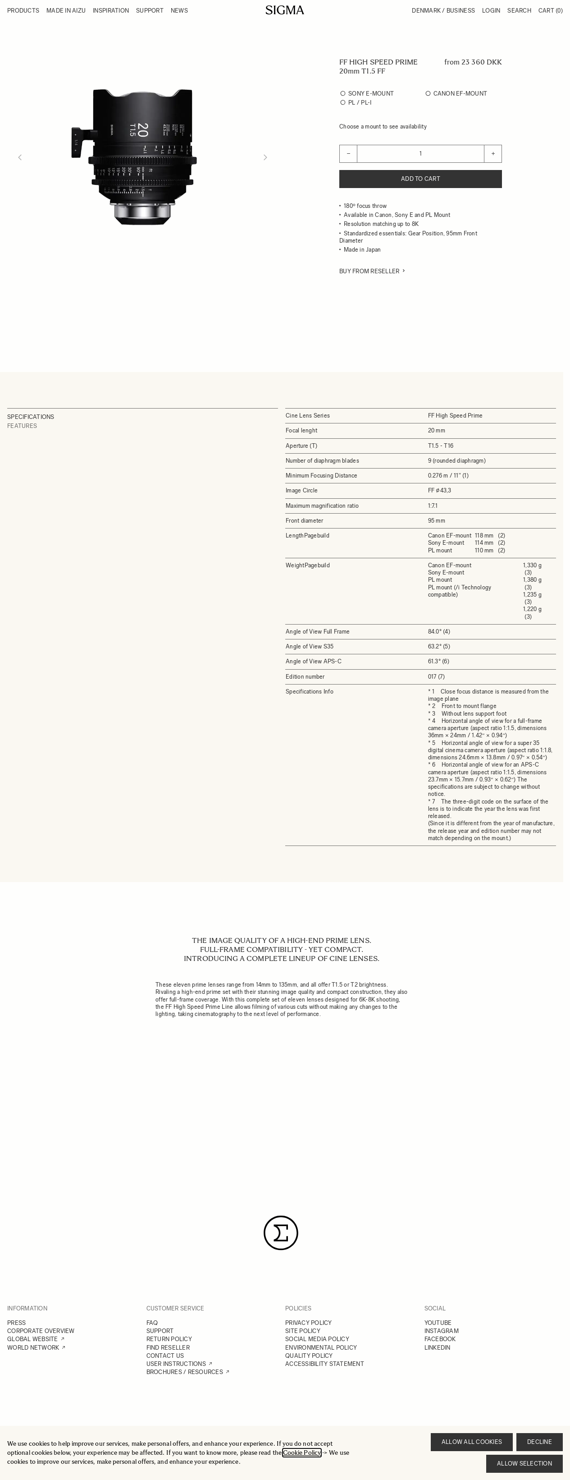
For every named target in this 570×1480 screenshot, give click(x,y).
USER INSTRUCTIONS (176, 1363)
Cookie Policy (302, 1453)
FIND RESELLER (168, 1347)
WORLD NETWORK (33, 1347)
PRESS (16, 1322)
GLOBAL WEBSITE (32, 1339)
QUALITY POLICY (309, 1355)
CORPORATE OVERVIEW (41, 1331)
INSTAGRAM (441, 1331)
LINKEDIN (437, 1347)
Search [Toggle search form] (519, 10)
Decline (539, 1442)
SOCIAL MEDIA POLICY (317, 1339)
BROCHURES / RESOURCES (184, 1372)
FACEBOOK (440, 1339)
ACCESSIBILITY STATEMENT (324, 1363)
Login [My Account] (491, 10)
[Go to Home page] (285, 9)
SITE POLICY (302, 1331)
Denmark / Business (443, 10)
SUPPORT (160, 1331)
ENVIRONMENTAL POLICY (321, 1347)
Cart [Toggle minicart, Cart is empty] (550, 10)
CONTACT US (165, 1355)
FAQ (152, 1322)
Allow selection (524, 1463)
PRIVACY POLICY (308, 1322)
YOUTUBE (438, 1322)
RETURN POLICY (169, 1339)
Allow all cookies (472, 1442)
